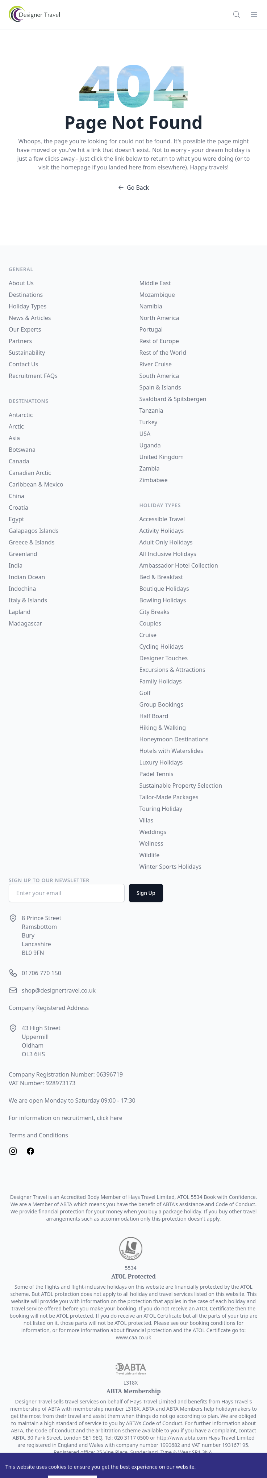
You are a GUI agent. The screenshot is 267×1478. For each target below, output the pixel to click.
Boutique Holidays (164, 589)
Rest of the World (163, 353)
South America (159, 376)
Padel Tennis (156, 774)
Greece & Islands (31, 542)
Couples (150, 623)
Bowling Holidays (162, 600)
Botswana (22, 450)
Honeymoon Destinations (174, 739)
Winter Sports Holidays (170, 867)
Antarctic (21, 415)
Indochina (22, 589)
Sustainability (27, 353)
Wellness (151, 843)
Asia (14, 438)
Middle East (155, 283)
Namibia (150, 306)
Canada (19, 461)
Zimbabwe (153, 480)
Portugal (151, 329)
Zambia (149, 468)
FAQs (51, 376)
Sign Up (146, 892)
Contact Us (23, 364)
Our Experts (25, 329)
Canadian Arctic (30, 473)
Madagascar (25, 623)
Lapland (19, 612)
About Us (21, 283)
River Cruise (155, 364)
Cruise (148, 635)
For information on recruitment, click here (65, 1118)
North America (159, 318)
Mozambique (157, 295)
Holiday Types (27, 306)
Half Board (153, 716)
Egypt (16, 519)
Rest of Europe (159, 341)
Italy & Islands (28, 600)
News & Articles (30, 318)
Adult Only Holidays (166, 542)
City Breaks (154, 612)
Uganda (150, 445)
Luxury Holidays (161, 762)
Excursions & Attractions (172, 670)
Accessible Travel (162, 519)
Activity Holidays (161, 531)
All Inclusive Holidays (167, 554)
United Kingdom (161, 457)
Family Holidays (160, 681)
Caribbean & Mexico (36, 484)
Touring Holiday (161, 809)
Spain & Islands (160, 387)
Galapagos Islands (33, 531)
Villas (146, 820)
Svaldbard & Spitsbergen (172, 399)
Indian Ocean (27, 577)
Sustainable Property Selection (180, 785)
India (15, 565)
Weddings (153, 832)
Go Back (133, 187)
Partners (20, 341)
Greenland (23, 554)
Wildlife (149, 855)
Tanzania (151, 410)
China (16, 496)
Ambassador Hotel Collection (178, 565)
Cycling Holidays (161, 646)
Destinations (26, 295)
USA (145, 434)
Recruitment (26, 376)
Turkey (148, 422)
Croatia (18, 507)
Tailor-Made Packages (169, 797)
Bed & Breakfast (161, 577)
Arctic (16, 426)
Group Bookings (161, 704)
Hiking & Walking (162, 728)
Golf (145, 693)
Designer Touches (163, 658)
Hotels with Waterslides (171, 751)
